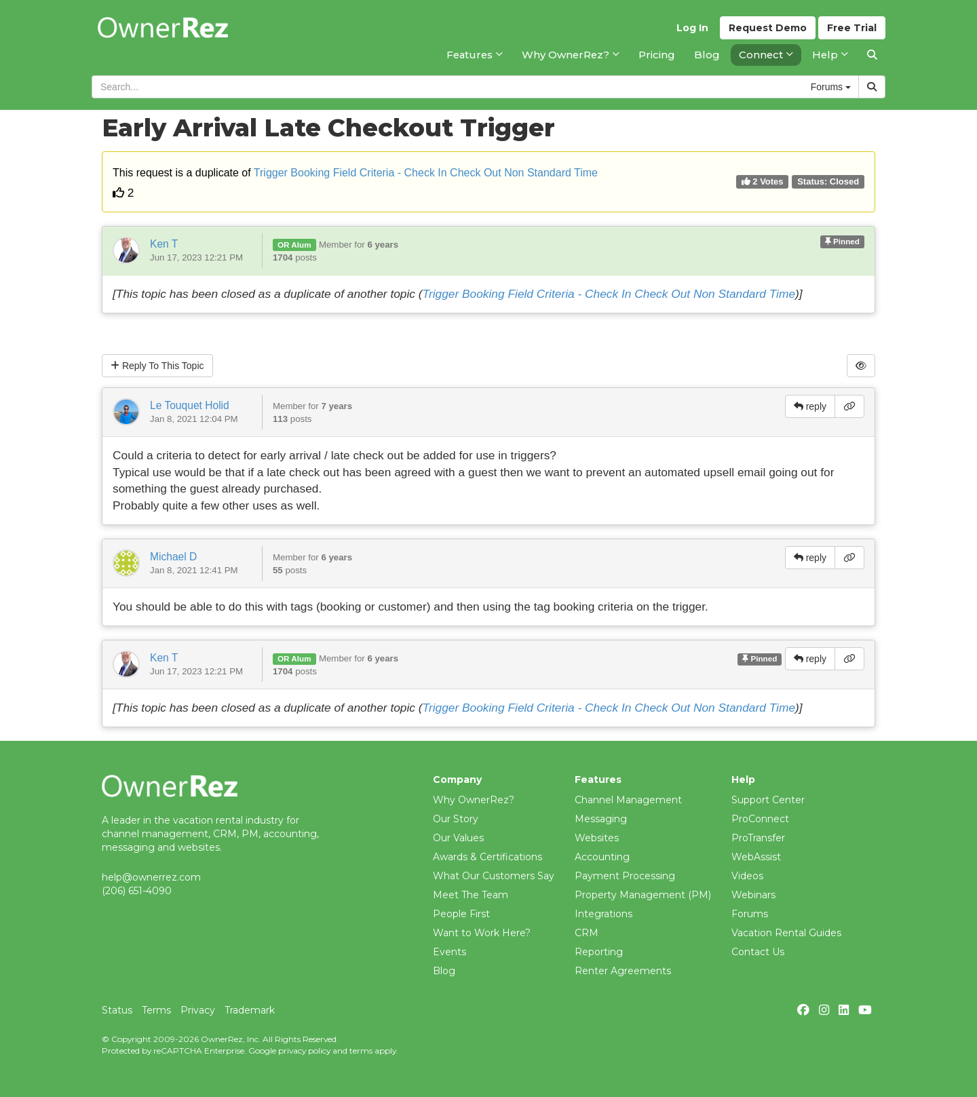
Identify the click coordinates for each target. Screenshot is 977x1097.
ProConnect (760, 819)
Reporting (599, 952)
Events (449, 952)
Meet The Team (470, 895)
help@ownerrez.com (151, 877)
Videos (747, 876)
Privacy (197, 1010)
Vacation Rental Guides (786, 933)
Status (117, 1010)
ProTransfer (758, 838)
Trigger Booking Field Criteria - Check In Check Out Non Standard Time (426, 172)
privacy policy (304, 1050)
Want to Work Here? (482, 933)
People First (461, 914)
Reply (157, 365)
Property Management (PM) (643, 895)
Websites (597, 838)
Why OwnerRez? (473, 800)
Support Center (768, 800)
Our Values (458, 838)
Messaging (601, 819)
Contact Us (757, 952)
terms (360, 1050)
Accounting (602, 857)
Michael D (173, 556)
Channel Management (628, 800)
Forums (749, 914)
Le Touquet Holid (189, 405)
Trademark (250, 1010)
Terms (156, 1010)
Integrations (603, 914)
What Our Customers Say (493, 876)
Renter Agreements (623, 971)
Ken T (164, 244)
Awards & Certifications (487, 857)
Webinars (753, 895)
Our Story (455, 819)
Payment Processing (625, 876)
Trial (852, 28)
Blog (444, 971)
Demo (768, 28)
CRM (586, 933)
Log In (692, 28)
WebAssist (756, 857)
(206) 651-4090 (137, 891)
